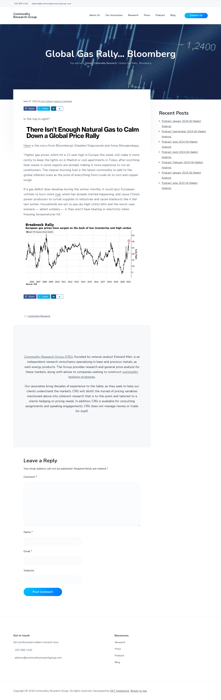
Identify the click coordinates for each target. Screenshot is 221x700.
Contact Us (196, 15)
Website (29, 570)
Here (27, 146)
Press (118, 649)
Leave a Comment (63, 101)
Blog (117, 662)
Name (28, 532)
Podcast (119, 655)
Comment (30, 477)
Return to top (138, 691)
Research (120, 642)
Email (28, 551)
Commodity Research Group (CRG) (48, 357)
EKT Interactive (119, 691)
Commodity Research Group (25, 15)
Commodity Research (39, 316)
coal (58, 194)
